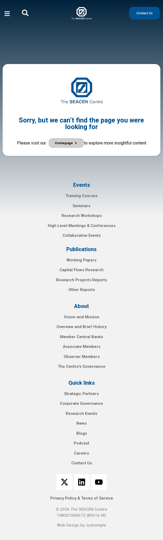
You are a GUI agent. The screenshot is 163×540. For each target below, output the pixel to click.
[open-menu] (7, 15)
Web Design (68, 525)
